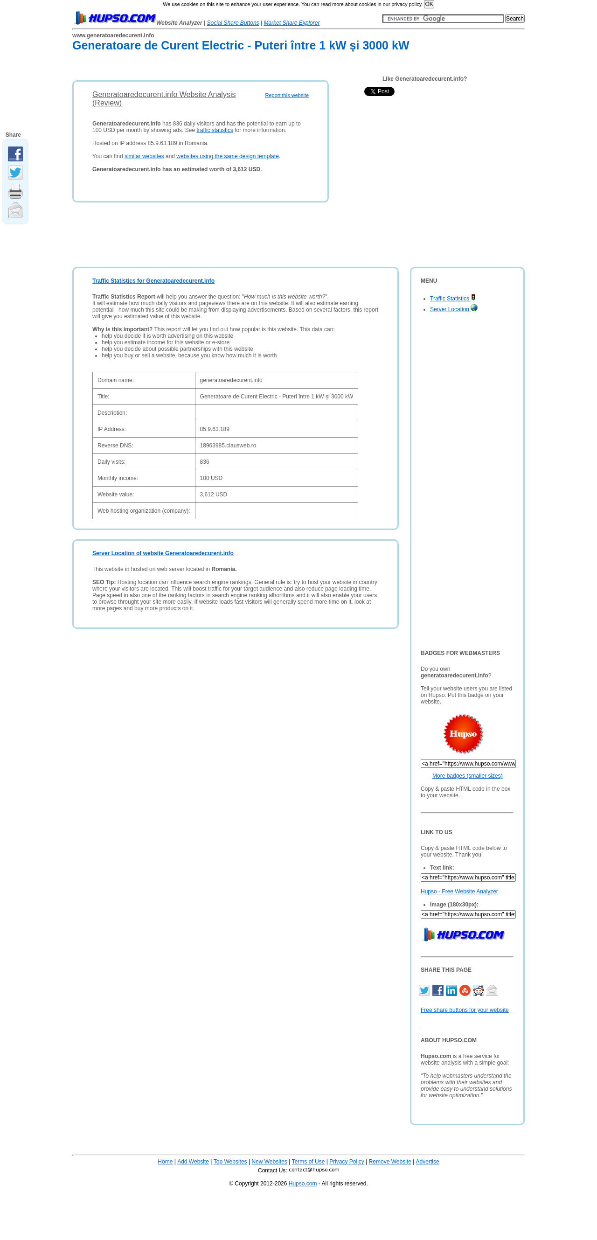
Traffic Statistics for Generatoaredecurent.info (153, 281)
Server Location (454, 309)
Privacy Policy (346, 1161)
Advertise (427, 1161)
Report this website (287, 95)
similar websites (144, 156)
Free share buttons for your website (465, 1010)
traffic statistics (214, 130)
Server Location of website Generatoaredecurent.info (163, 553)
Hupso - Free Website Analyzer (459, 891)
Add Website (193, 1161)
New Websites (269, 1161)
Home (165, 1161)
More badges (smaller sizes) (467, 776)
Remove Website (390, 1161)
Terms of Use (308, 1161)
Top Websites (230, 1161)
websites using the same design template (227, 156)
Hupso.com (303, 1183)
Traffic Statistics (453, 298)
